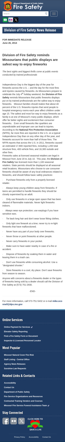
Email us (5, 19)
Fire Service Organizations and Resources (23, 396)
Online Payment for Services (18, 327)
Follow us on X (15, 19)
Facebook (5, 421)
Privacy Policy (19, 437)
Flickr (10, 19)
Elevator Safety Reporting (16, 331)
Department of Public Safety (17, 392)
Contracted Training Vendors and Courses (23, 401)
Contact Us (9, 387)
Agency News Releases (14, 364)
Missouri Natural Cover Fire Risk (19, 355)
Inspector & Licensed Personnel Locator (22, 340)
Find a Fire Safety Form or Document (21, 336)
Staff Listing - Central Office (17, 359)
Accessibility (10, 383)
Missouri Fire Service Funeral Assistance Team (26, 405)
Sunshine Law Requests (15, 368)
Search (47, 13)
